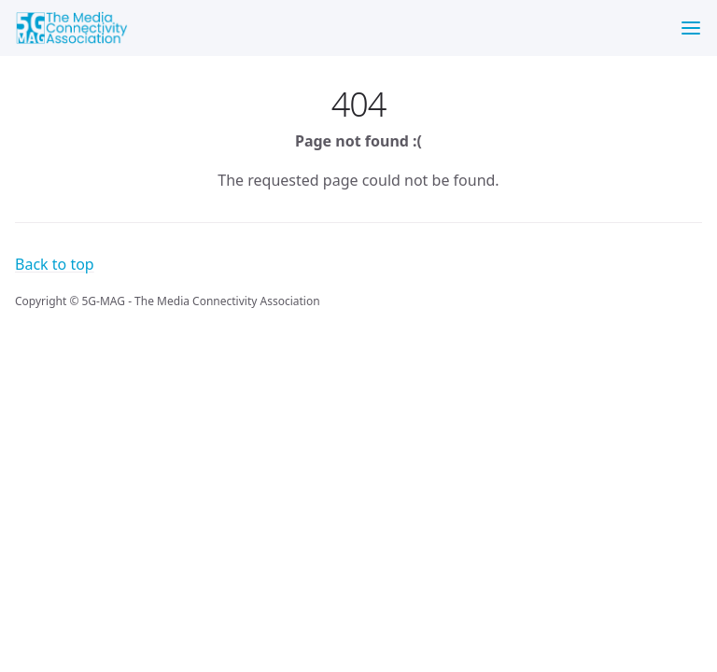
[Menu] (691, 28)
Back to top (54, 264)
